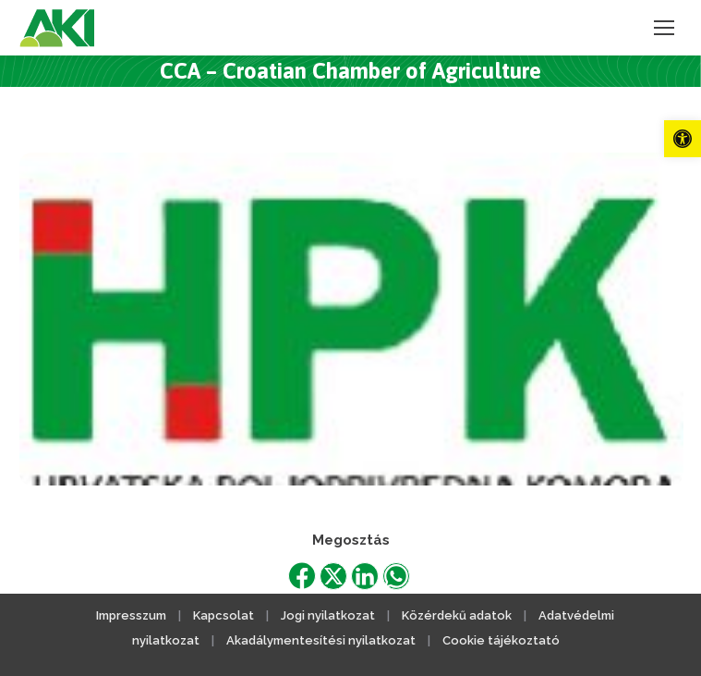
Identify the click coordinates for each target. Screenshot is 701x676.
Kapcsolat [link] (223, 615)
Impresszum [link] (131, 615)
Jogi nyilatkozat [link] (328, 615)
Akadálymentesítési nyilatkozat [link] (321, 640)
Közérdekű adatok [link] (457, 615)
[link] (682, 138)
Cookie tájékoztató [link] (501, 640)
